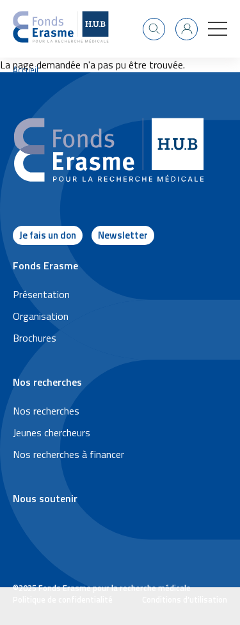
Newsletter (123, 235)
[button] (217, 28)
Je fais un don (47, 235)
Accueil (25, 69)
